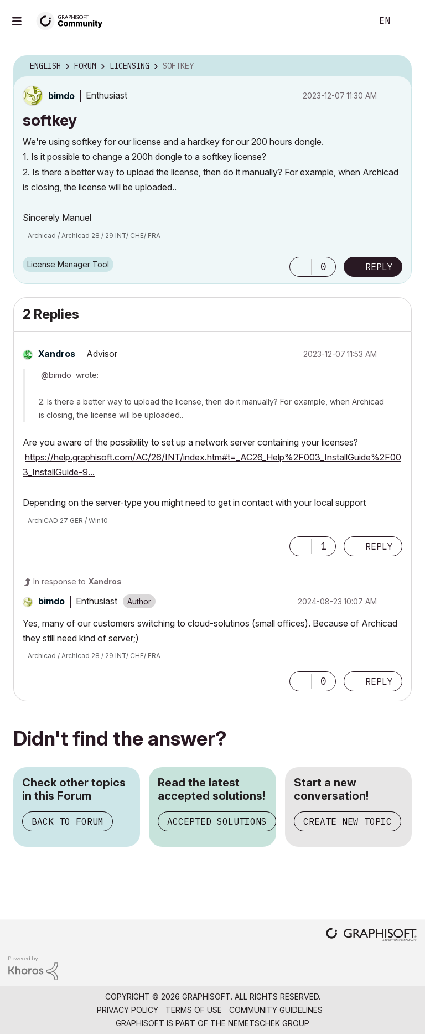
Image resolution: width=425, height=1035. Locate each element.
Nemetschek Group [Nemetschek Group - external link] (268, 1023)
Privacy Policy (127, 1010)
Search (351, 21)
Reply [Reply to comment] (379, 546)
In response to (77, 581)
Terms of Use (193, 1010)
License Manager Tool (68, 264)
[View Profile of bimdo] (61, 95)
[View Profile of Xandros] (56, 353)
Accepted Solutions (217, 821)
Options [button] (396, 66)
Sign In (407, 21)
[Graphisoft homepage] (371, 935)
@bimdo (56, 375)
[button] (300, 266)
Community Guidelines (276, 1010)
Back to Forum (67, 821)
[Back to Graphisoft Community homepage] (73, 20)
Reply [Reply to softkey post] (379, 266)
